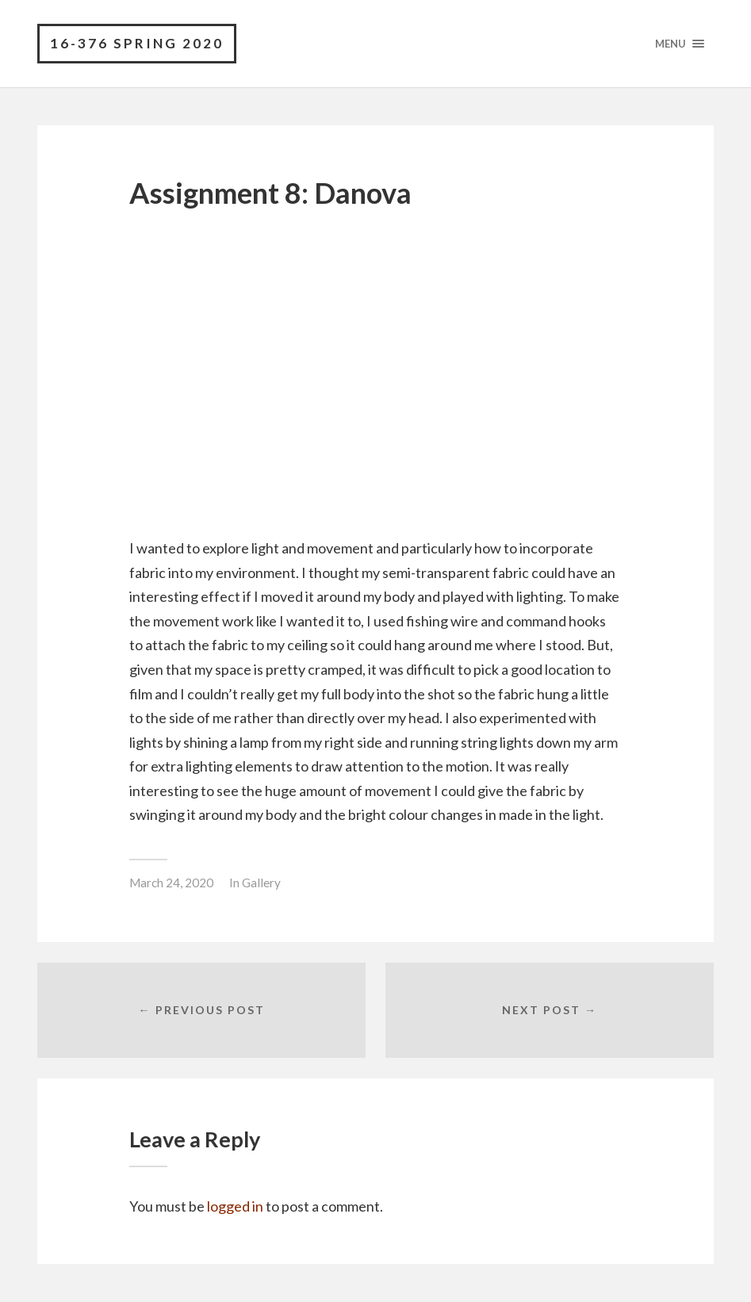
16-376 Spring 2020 (137, 43)
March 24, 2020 (171, 882)
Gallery (261, 882)
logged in (235, 1206)
